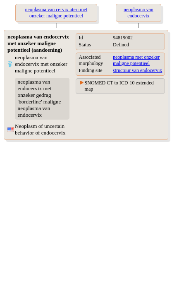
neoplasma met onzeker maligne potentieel (136, 60)
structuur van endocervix (137, 70)
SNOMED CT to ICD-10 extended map (119, 86)
